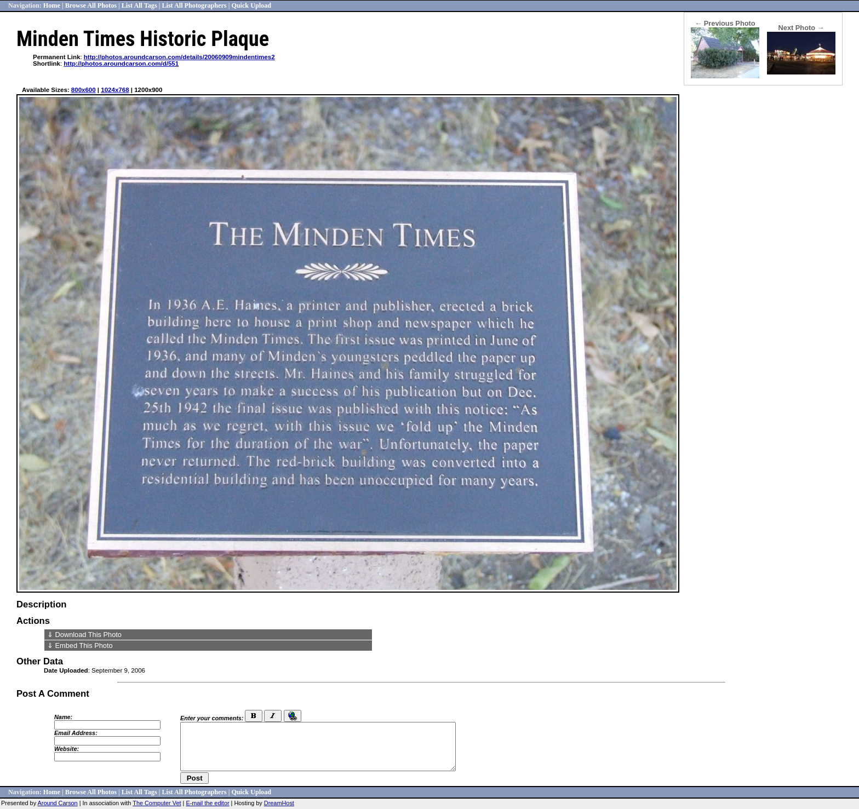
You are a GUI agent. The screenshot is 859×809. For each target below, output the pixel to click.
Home (51, 5)
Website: (66, 748)
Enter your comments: (211, 718)
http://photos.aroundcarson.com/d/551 (121, 63)
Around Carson (58, 803)
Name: (63, 717)
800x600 (83, 90)
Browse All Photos (91, 5)
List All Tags (139, 5)
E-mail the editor (207, 803)
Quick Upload (251, 5)
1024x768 (115, 90)
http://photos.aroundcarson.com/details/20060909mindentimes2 (179, 57)
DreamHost (279, 803)
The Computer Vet (157, 803)
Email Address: (76, 733)
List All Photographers (194, 5)
